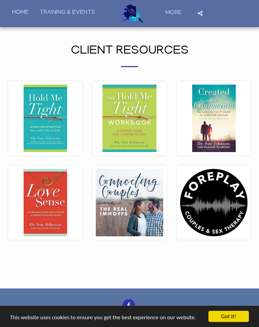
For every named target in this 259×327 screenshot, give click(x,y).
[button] (200, 13)
